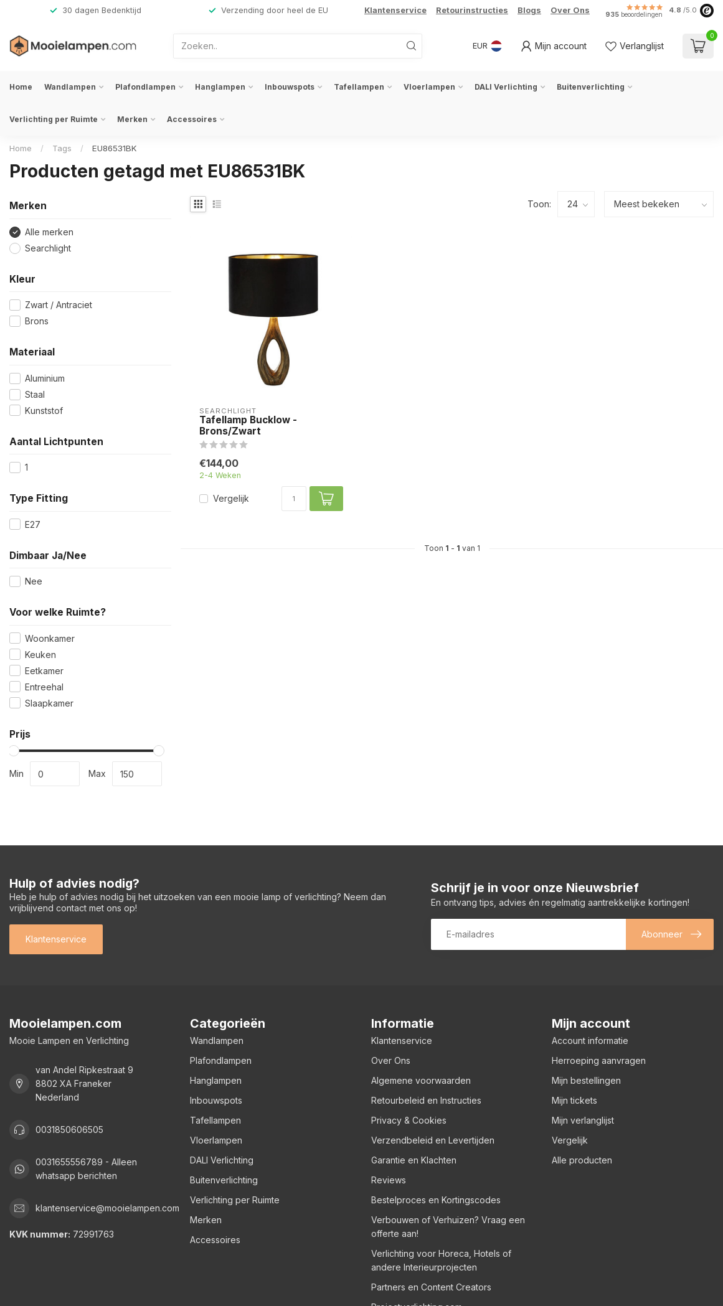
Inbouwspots (289, 87)
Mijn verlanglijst (583, 1120)
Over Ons (570, 10)
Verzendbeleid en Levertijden (432, 1140)
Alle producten (582, 1160)
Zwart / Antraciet (58, 304)
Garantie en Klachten (413, 1160)
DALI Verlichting (506, 87)
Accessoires (192, 119)
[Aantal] (293, 498)
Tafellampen (359, 87)
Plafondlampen (145, 87)
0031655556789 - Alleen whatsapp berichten (86, 1169)
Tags (62, 148)
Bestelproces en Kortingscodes (436, 1200)
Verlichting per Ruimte (53, 119)
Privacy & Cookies (409, 1120)
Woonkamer (50, 638)
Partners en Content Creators (431, 1287)
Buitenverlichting (591, 87)
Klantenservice (395, 10)
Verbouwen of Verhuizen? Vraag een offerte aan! (448, 1226)
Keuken (40, 654)
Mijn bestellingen (586, 1080)
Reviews (388, 1180)
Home (20, 87)
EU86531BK (114, 148)
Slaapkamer (49, 703)
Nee (33, 581)
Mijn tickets (574, 1100)
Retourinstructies (472, 10)
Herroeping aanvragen (599, 1060)
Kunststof (44, 410)
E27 (32, 524)
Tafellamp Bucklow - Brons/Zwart (248, 426)
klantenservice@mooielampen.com (107, 1208)
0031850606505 (69, 1129)
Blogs (529, 10)
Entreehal (44, 687)
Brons (37, 321)
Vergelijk (231, 498)
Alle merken (49, 232)
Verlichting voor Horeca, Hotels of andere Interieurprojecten (441, 1260)
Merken (132, 119)
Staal (35, 394)
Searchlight (48, 248)
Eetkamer (44, 670)
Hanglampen (220, 87)
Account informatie (590, 1040)
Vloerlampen (429, 87)
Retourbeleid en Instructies (426, 1100)
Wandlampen (70, 87)
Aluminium (45, 378)
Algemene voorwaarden (421, 1080)
